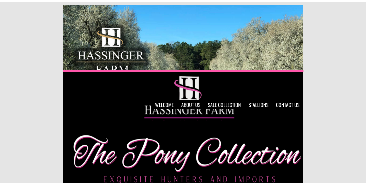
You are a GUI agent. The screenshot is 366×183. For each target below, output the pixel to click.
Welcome (164, 105)
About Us (190, 105)
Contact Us (287, 105)
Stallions (258, 105)
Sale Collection (224, 105)
